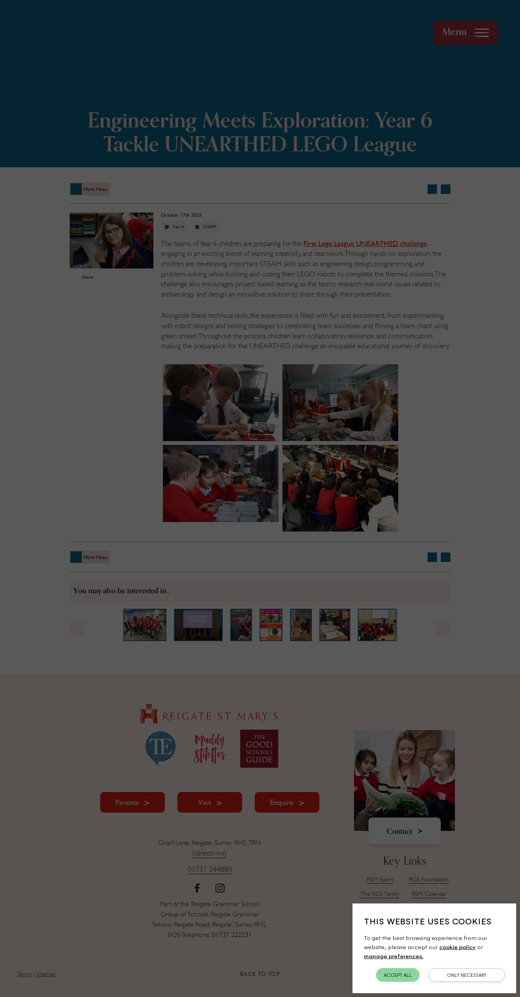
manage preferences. (393, 955)
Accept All (398, 975)
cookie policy (457, 946)
